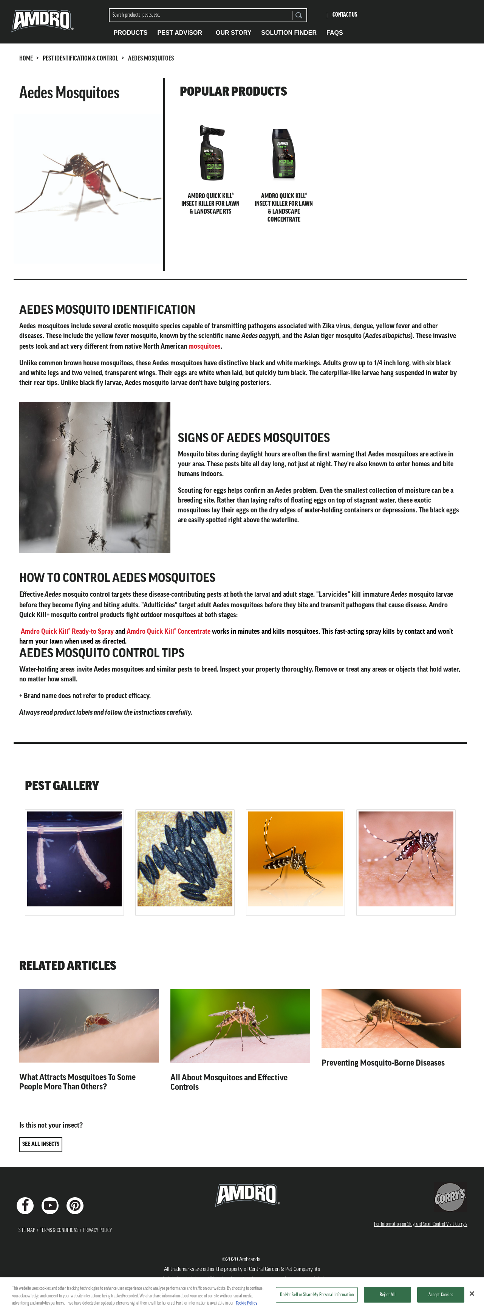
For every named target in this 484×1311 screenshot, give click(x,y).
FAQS (334, 32)
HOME (26, 58)
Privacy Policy (97, 1230)
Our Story (233, 32)
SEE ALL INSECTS (40, 1144)
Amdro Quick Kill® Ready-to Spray (67, 631)
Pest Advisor (180, 32)
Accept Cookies (440, 1294)
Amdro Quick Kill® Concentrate (168, 631)
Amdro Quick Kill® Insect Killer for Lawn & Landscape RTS (210, 204)
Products (131, 32)
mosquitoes (205, 346)
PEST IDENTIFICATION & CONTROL (80, 58)
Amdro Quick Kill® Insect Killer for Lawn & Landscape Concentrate (284, 208)
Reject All (388, 1294)
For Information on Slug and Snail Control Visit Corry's (420, 1224)
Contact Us (344, 15)
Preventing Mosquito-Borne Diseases (383, 1063)
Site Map (27, 1230)
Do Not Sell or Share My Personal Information (317, 1294)
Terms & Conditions (59, 1230)
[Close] (472, 1293)
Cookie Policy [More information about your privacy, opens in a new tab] (246, 1303)
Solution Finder (289, 32)
